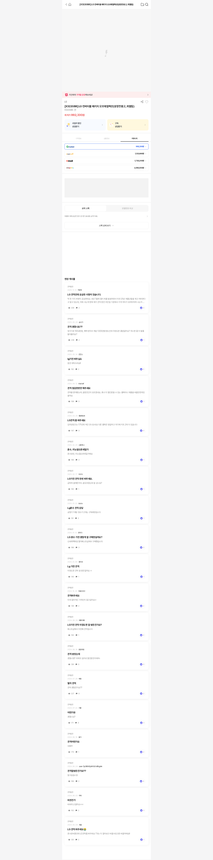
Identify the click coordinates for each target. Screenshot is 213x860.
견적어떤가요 (73, 741)
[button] (106, 95)
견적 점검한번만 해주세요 (79, 388)
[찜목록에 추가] (147, 102)
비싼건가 (71, 800)
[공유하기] (142, 101)
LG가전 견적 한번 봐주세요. (79, 478)
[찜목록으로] (142, 4)
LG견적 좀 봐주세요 (76, 420)
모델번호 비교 (127, 208)
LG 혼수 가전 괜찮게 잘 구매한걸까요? (84, 537)
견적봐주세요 (73, 595)
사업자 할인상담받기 (76, 125)
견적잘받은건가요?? (76, 771)
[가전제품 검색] (147, 4)
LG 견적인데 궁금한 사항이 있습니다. (84, 294)
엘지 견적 (71, 683)
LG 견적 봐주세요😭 (76, 829)
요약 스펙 (85, 208)
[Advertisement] (31, 53)
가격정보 (78, 138)
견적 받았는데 (73, 654)
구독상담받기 (118, 125)
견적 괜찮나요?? (75, 326)
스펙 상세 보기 (106, 225)
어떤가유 (71, 712)
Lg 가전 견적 (73, 566)
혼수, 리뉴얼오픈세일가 (77, 449)
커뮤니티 (134, 138)
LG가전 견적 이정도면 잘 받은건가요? (84, 624)
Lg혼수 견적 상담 (75, 508)
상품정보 (106, 138)
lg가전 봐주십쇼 (74, 359)
